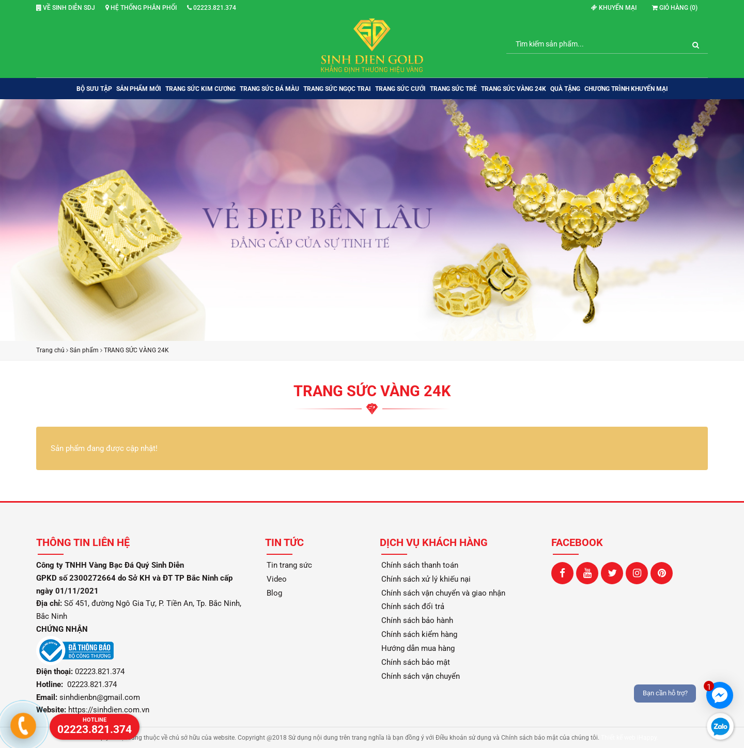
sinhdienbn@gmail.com (99, 697)
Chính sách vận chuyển (420, 676)
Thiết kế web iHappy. (629, 737)
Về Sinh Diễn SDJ (65, 7)
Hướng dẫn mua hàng (418, 648)
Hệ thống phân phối (141, 7)
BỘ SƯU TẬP (94, 88)
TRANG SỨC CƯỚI (400, 88)
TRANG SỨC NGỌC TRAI (337, 88)
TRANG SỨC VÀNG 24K (513, 88)
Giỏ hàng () (675, 7)
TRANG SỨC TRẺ (453, 88)
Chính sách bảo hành (417, 620)
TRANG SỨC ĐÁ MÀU (269, 88)
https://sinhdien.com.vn (108, 709)
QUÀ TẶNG (565, 88)
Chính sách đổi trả (412, 606)
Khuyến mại (614, 7)
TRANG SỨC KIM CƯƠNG (200, 88)
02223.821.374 (211, 7)
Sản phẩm (84, 350)
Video (277, 579)
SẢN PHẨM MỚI (138, 88)
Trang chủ (50, 350)
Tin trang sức (289, 565)
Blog (274, 593)
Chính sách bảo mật (415, 662)
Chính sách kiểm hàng (419, 634)
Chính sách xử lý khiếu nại (426, 579)
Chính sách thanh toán (419, 565)
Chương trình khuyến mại (626, 88)
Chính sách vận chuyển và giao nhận (443, 593)
